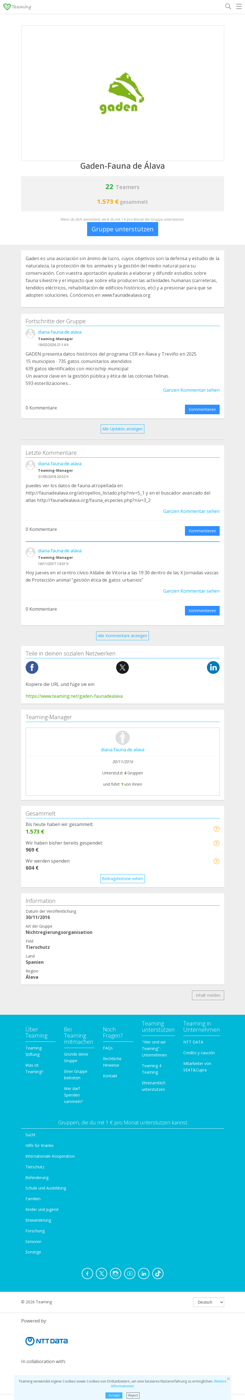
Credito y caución (199, 1052)
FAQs (108, 1048)
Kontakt (110, 1075)
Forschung (35, 1230)
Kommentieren (202, 409)
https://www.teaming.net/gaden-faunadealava (74, 696)
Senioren (33, 1241)
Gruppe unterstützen (123, 229)
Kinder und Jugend (41, 1209)
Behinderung (36, 1177)
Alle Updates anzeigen (122, 428)
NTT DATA (193, 1042)
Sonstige (33, 1252)
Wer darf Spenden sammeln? (73, 1095)
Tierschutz (34, 1166)
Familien (33, 1198)
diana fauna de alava (59, 332)
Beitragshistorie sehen (122, 878)
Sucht (30, 1134)
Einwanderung (38, 1220)
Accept (114, 1395)
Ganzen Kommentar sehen (191, 390)
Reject (133, 1395)
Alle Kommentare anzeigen (122, 635)
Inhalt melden (208, 995)
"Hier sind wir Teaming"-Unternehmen (154, 1048)
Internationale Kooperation (50, 1156)
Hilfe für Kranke (39, 1145)
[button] (216, 828)
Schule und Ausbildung (45, 1188)
